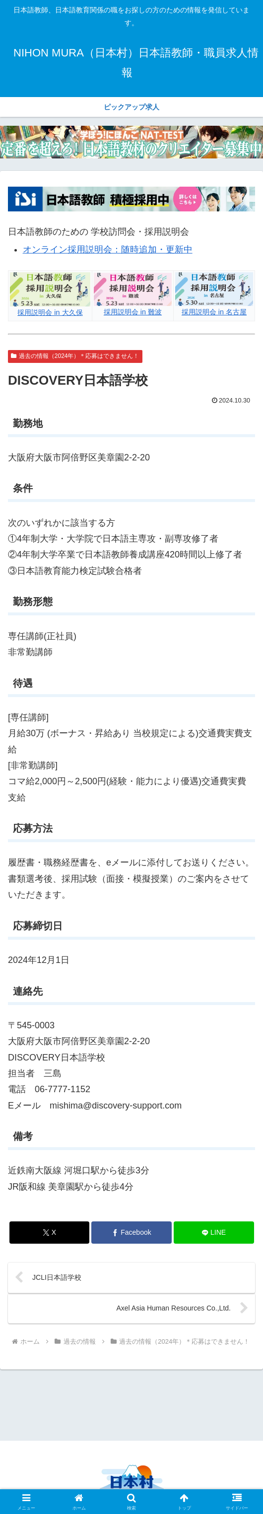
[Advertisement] (131, 1404)
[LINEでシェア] (214, 1232)
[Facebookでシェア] (131, 1232)
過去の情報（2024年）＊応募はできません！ (75, 356)
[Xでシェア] (49, 1232)
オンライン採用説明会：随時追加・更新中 (108, 249)
